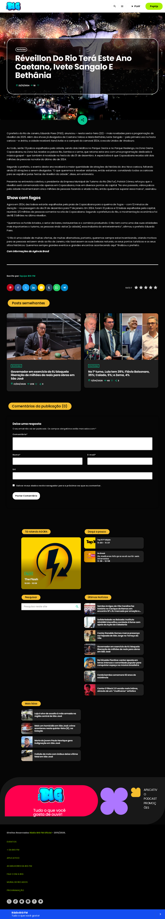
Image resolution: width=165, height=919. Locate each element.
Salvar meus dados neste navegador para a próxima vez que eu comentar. (58, 485)
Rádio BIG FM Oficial (41, 832)
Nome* (16, 454)
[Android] (40, 901)
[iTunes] (21, 901)
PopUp (154, 6)
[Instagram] (28, 901)
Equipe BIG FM (27, 276)
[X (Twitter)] (9, 901)
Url (14, 469)
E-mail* (91, 454)
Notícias (21, 49)
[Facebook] (34, 901)
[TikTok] (15, 901)
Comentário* (20, 434)
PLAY (135, 6)
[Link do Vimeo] (13, 6)
